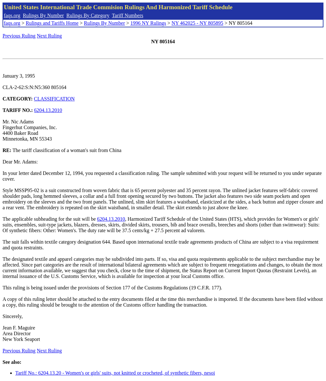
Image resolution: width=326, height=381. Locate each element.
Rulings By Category (88, 15)
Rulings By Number (43, 15)
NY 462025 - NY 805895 (197, 23)
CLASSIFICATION (54, 98)
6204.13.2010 (48, 110)
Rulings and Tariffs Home (52, 23)
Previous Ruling (19, 35)
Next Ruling (49, 35)
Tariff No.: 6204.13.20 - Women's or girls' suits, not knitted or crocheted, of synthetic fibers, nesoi (115, 373)
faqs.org (12, 15)
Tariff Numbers (127, 15)
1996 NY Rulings (148, 23)
